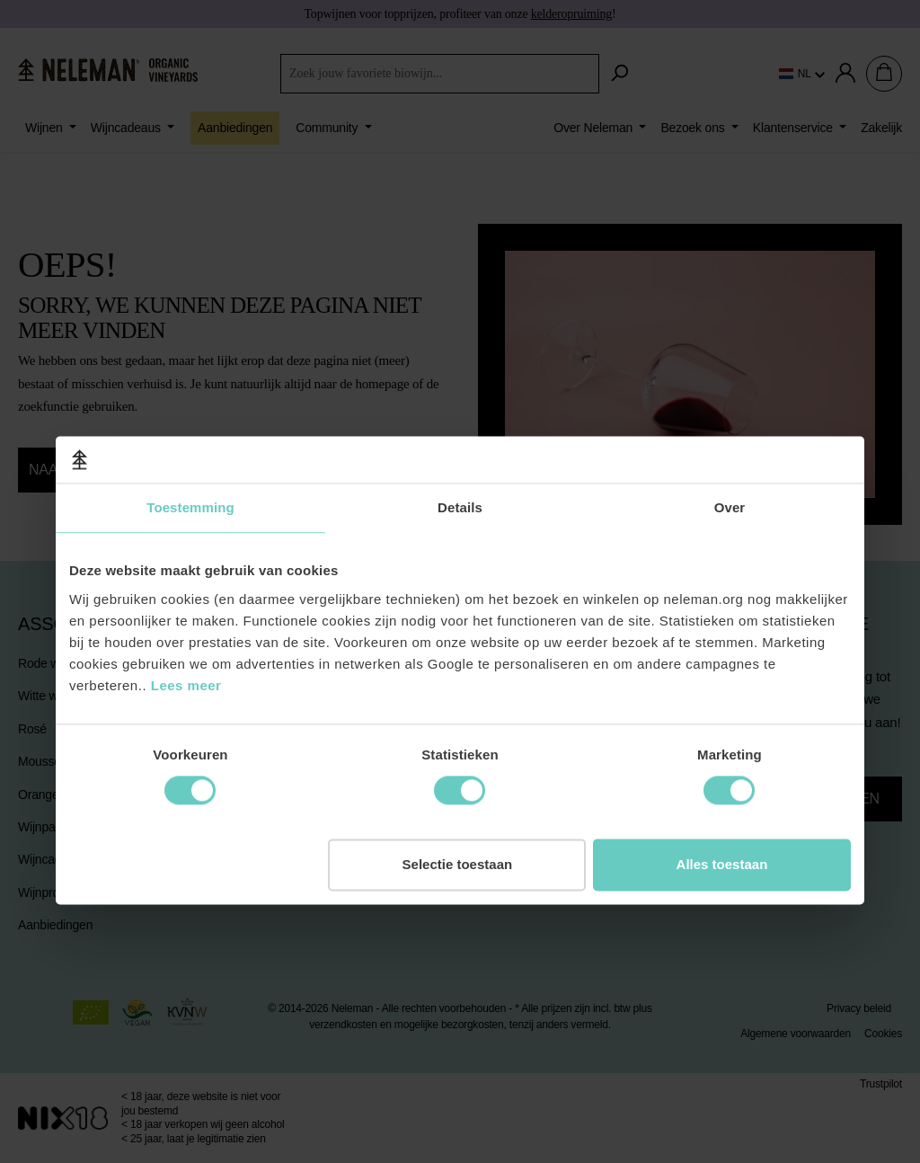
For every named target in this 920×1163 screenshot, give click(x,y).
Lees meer (186, 596)
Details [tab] (460, 419)
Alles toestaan (722, 776)
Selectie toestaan (457, 776)
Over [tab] (730, 419)
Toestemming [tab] (190, 419)
